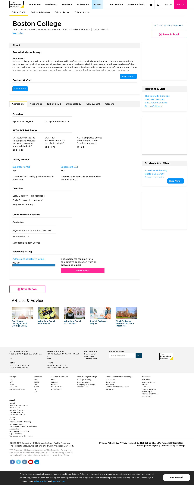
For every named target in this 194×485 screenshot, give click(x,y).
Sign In (168, 4)
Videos (144, 385)
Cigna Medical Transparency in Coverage (21, 435)
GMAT (36, 382)
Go (138, 355)
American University (156, 170)
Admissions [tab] (18, 104)
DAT (35, 389)
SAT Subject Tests (17, 389)
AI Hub (97, 4)
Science (54, 382)
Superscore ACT (21, 167)
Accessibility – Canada (19, 431)
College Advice (62, 12)
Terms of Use (58, 481)
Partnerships (116, 4)
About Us (110, 389)
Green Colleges (153, 106)
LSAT (36, 385)
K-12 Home (110, 380)
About (12, 403)
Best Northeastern (155, 99)
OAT (36, 392)
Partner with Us (16, 412)
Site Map (180, 446)
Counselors (146, 396)
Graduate (67, 4)
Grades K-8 (35, 4)
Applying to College (86, 385)
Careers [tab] (109, 104)
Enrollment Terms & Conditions (23, 427)
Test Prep (110, 385)
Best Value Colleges (156, 102)
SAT (11, 380)
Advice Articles (148, 382)
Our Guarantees (16, 424)
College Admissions (40, 12)
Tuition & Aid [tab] (54, 104)
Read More (128, 76)
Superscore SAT (69, 167)
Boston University (155, 174)
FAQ (11, 359)
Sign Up (180, 4)
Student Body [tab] (73, 104)
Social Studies (57, 387)
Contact (13, 419)
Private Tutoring (148, 389)
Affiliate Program (17, 410)
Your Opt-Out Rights (147, 446)
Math (53, 380)
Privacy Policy (41, 481)
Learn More (82, 270)
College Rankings (84, 380)
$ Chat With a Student (168, 25)
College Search (82, 12)
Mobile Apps (147, 392)
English (54, 385)
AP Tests (13, 387)
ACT (11, 382)
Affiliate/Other (90, 359)
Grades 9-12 (51, 4)
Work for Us (14, 408)
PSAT (11, 385)
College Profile (19, 12)
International (90, 354)
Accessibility (15, 429)
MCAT (36, 387)
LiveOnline (146, 387)
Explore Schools (136, 4)
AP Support (56, 389)
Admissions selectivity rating (28, 259)
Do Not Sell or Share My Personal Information (160, 443)
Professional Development (117, 387)
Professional (83, 4)
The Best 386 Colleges (157, 96)
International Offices (150, 394)
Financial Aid (82, 387)
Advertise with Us (17, 415)
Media (12, 417)
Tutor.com (110, 382)
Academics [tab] (36, 104)
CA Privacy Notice (125, 443)
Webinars (145, 380)
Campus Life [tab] (93, 104)
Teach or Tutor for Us (18, 405)
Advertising (89, 356)
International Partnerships (20, 422)
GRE (36, 380)
